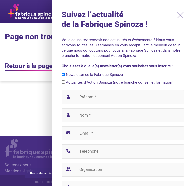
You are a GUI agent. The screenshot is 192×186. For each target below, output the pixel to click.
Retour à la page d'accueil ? (45, 66)
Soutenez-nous (18, 165)
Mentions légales (20, 171)
